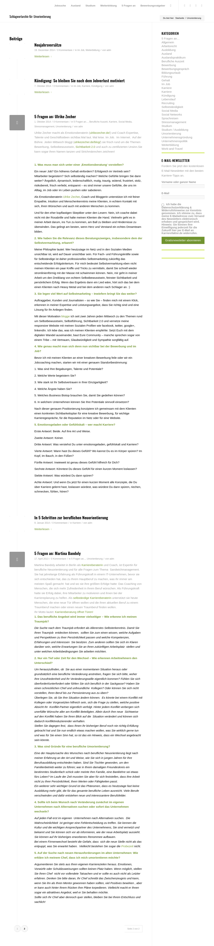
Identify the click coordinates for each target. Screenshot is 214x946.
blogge (65, 316)
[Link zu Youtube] (202, 5)
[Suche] (171, 5)
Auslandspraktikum (174, 57)
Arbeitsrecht (169, 46)
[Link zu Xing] (196, 5)
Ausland (167, 53)
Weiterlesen (43, 56)
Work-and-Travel (172, 148)
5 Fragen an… (171, 38)
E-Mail (165, 193)
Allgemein (168, 42)
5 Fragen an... (81, 121)
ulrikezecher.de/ (100, 132)
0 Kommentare (64, 50)
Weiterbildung (93, 50)
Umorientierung (63, 126)
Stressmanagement (44, 126)
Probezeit (127, 846)
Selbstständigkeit (172, 106)
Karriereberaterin (92, 565)
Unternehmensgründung (177, 137)
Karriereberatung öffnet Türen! (74, 612)
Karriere (86, 86)
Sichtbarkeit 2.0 (86, 146)
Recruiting (168, 103)
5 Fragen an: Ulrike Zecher (55, 116)
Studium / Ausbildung (175, 129)
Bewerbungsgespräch (175, 68)
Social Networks (172, 114)
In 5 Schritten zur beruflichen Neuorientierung (71, 517)
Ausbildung (169, 49)
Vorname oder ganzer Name (179, 182)
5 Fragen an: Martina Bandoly (57, 553)
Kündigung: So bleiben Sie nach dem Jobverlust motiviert (79, 80)
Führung (167, 76)
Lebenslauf (168, 99)
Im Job (80, 50)
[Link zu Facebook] (190, 5)
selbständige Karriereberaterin (92, 597)
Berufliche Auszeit (98, 121)
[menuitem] (60, 5)
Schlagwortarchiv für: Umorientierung (30, 16)
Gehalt (166, 80)
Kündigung (96, 86)
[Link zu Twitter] (184, 5)
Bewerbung (169, 65)
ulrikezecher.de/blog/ (87, 142)
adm (109, 50)
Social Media (125, 121)
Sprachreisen (170, 118)
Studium (167, 125)
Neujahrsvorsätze (48, 45)
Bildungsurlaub (171, 72)
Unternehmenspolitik (175, 141)
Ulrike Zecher (71, 196)
